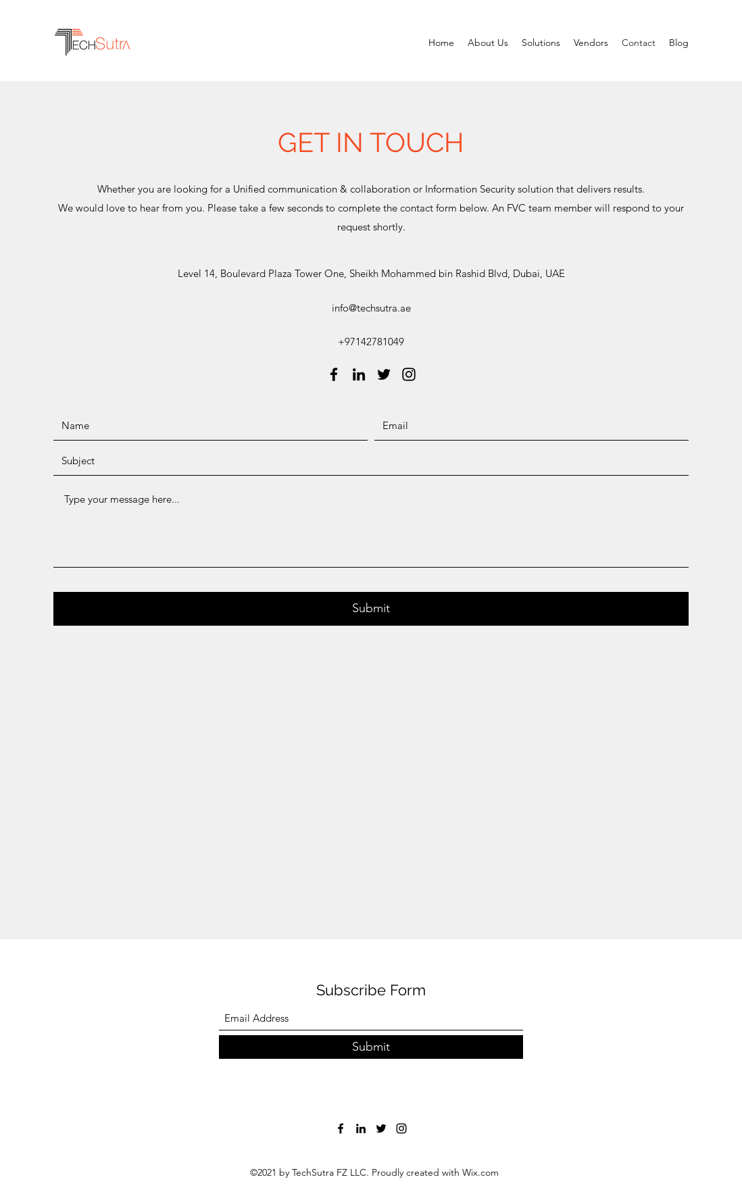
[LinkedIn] (359, 374)
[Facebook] (334, 374)
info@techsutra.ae (371, 307)
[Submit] (371, 609)
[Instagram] (409, 374)
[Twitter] (384, 374)
